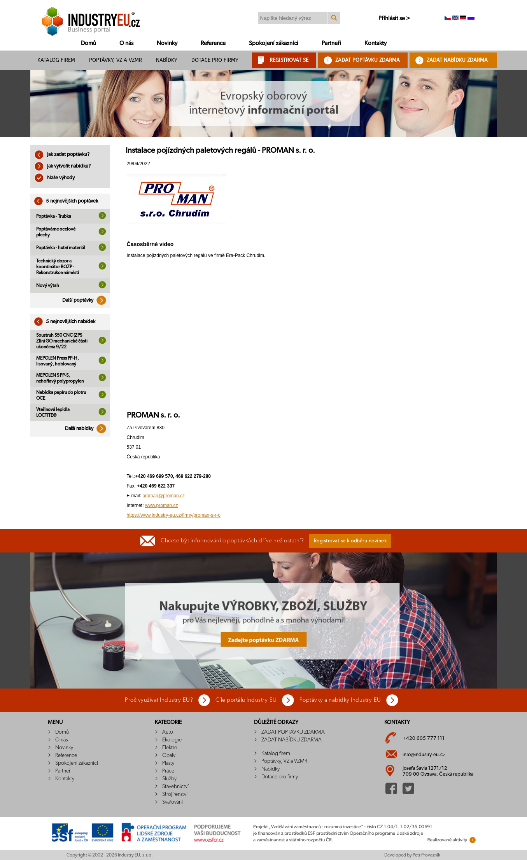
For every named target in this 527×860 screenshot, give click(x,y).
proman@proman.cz (163, 495)
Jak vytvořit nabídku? (62, 166)
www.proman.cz (161, 505)
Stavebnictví (175, 786)
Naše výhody (54, 177)
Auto (167, 732)
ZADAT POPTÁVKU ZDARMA (367, 60)
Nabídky (166, 60)
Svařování (172, 802)
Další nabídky (87, 428)
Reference (213, 43)
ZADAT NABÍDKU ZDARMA (457, 60)
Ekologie (172, 740)
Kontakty (375, 43)
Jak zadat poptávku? (61, 154)
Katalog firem (56, 60)
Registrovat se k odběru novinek (350, 541)
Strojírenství (174, 794)
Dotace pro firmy (214, 60)
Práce (168, 771)
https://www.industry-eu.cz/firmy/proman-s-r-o (174, 515)
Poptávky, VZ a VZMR (115, 60)
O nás (126, 43)
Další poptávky (86, 300)
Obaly (168, 755)
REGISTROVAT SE (289, 60)
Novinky (167, 43)
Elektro (169, 747)
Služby (169, 778)
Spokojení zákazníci (273, 43)
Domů (88, 43)
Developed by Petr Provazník (412, 855)
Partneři (331, 43)
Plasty (168, 763)
